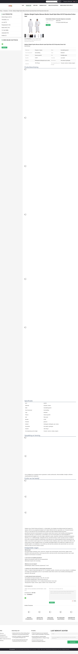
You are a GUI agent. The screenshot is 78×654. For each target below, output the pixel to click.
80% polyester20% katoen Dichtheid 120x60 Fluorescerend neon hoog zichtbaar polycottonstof (61, 618)
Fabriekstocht (43, 5)
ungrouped (4, 32)
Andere (3, 35)
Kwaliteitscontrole (53, 5)
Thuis (1, 10)
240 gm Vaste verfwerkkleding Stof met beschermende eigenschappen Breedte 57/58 (50, 618)
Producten (28, 5)
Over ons (35, 5)
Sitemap (1, 640)
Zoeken (59, 1)
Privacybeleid (12, 649)
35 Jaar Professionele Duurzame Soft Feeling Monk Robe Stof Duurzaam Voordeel (20, 640)
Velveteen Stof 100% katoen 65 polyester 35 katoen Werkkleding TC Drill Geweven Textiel (39, 618)
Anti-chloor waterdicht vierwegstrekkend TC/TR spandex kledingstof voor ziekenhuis (20, 637)
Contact (48, 24)
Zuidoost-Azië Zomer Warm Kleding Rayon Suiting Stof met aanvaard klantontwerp (21, 634)
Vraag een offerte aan (67, 1)
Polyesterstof (5, 25)
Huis (23, 5)
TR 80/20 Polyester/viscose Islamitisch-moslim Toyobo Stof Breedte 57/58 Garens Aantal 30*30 (40, 634)
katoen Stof (4, 27)
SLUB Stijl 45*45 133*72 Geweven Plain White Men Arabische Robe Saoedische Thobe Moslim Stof (71, 618)
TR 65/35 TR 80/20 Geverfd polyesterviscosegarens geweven (38, 641)
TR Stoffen (4, 19)
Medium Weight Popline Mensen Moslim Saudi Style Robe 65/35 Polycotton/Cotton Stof (33, 40)
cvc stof (3, 22)
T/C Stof (10, 10)
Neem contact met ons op (66, 5)
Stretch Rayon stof (6, 17)
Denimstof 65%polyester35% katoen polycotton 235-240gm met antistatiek (29, 618)
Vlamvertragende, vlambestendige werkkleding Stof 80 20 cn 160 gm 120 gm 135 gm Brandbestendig (40, 637)
